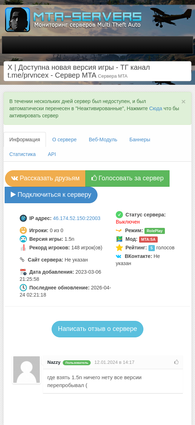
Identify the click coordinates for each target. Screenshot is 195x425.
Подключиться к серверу (51, 194)
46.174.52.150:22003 (76, 218)
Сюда (155, 108)
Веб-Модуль (103, 139)
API (52, 154)
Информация (24, 139)
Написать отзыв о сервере (97, 328)
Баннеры (139, 139)
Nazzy (54, 362)
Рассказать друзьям (45, 178)
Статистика (22, 154)
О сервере (64, 139)
